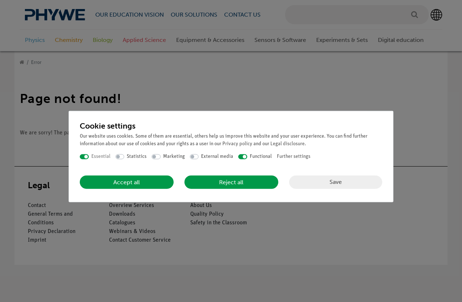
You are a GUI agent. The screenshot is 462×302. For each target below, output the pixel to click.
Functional (261, 156)
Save (336, 181)
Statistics (137, 156)
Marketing (174, 156)
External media (217, 156)
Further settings (293, 156)
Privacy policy (237, 144)
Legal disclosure (287, 144)
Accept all (126, 181)
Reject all (231, 181)
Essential (100, 156)
